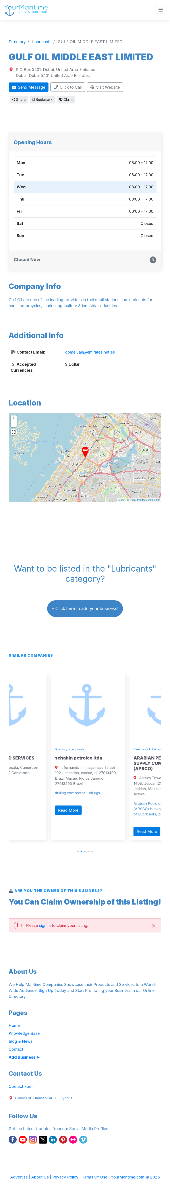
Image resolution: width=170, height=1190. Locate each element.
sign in (45, 925)
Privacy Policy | (67, 1177)
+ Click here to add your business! (85, 608)
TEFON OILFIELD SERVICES (41, 758)
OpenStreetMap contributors (145, 500)
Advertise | (20, 1177)
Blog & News (21, 1041)
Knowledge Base (24, 1033)
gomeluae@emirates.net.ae (90, 352)
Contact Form (21, 1086)
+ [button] (14, 418)
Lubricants (34, 749)
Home (14, 1025)
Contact (16, 1049)
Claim (66, 100)
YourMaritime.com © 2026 (135, 1177)
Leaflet (121, 500)
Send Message (28, 87)
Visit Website (105, 87)
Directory (18, 749)
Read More (25, 799)
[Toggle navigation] (160, 10)
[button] (78, 851)
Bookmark (42, 100)
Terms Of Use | (96, 1177)
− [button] (14, 424)
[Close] (153, 925)
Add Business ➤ (24, 1057)
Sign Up (46, 990)
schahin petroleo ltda (113, 758)
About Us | (41, 1177)
